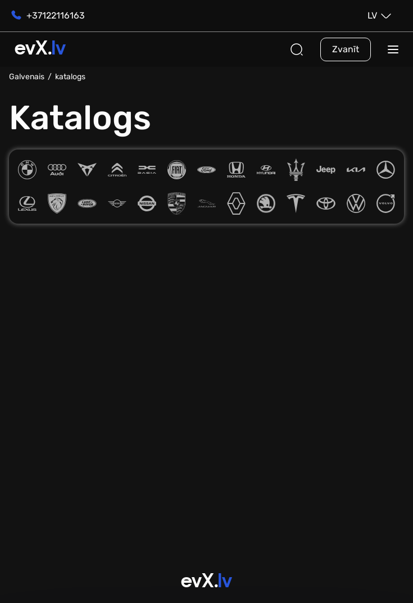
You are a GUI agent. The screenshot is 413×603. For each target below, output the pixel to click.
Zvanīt (345, 49)
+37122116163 (47, 15)
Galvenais (26, 77)
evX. (40, 49)
